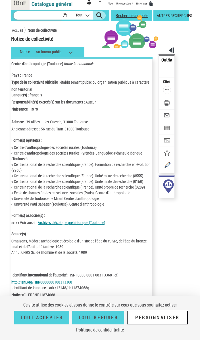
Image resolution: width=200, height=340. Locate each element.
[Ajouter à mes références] (167, 153)
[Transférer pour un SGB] (167, 141)
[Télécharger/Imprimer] (167, 104)
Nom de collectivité (42, 30)
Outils (166, 60)
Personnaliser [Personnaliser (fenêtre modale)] (157, 317)
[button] (65, 15)
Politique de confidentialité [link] (100, 330)
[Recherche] (38, 15)
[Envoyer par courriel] (167, 116)
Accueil (17, 30)
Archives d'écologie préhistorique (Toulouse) (71, 222)
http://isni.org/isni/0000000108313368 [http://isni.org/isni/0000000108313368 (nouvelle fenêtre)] (41, 282)
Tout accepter (41, 317)
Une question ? (124, 3)
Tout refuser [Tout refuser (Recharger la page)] (98, 317)
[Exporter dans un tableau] (167, 128)
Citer (167, 81)
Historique (142, 3)
